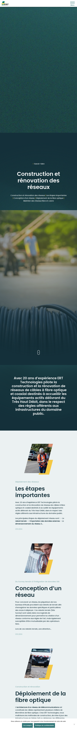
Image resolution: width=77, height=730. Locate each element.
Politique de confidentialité (44, 725)
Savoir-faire (38, 164)
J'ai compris (27, 725)
